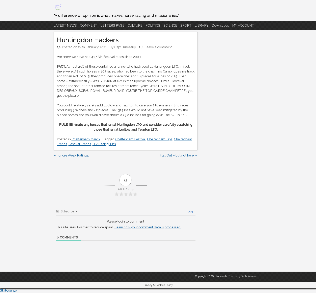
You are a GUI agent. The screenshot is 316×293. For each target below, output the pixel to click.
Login (191, 211)
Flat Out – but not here (179, 155)
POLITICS (153, 25)
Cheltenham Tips (160, 139)
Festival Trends (80, 144)
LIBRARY (202, 25)
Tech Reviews (249, 276)
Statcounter (9, 290)
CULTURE (135, 25)
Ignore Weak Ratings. (71, 155)
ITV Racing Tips (104, 144)
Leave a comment (158, 47)
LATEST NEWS (65, 25)
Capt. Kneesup (125, 47)
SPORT (185, 25)
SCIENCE (170, 25)
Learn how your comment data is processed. (147, 227)
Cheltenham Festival (130, 139)
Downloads (220, 25)
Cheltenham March (86, 139)
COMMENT (88, 25)
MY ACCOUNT (243, 25)
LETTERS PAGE (112, 25)
